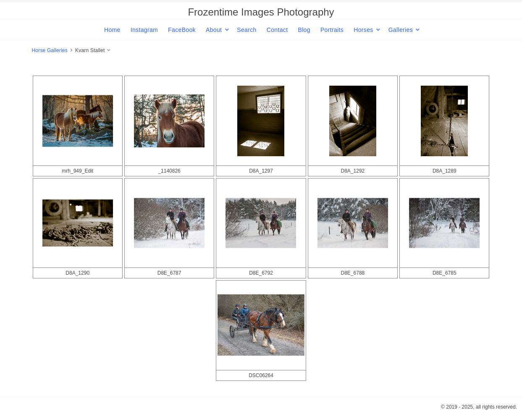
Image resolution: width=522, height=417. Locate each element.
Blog (304, 29)
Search (246, 29)
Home (112, 29)
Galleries (400, 29)
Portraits (332, 29)
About (214, 29)
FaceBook (182, 29)
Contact (277, 29)
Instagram (144, 29)
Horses (363, 29)
